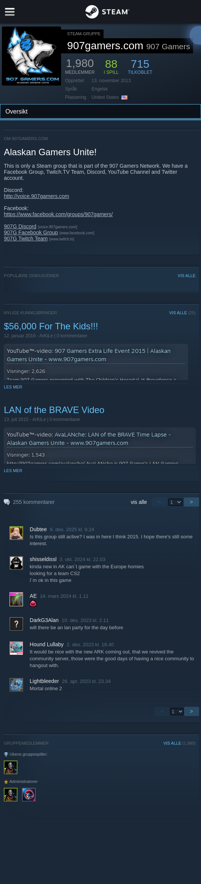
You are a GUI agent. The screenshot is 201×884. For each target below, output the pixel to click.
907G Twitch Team (25, 238)
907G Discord (20, 226)
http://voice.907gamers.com (36, 196)
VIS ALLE (187, 275)
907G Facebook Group (31, 232)
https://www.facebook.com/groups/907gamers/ (58, 214)
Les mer (13, 387)
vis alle (139, 502)
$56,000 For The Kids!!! (51, 326)
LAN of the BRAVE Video (54, 410)
